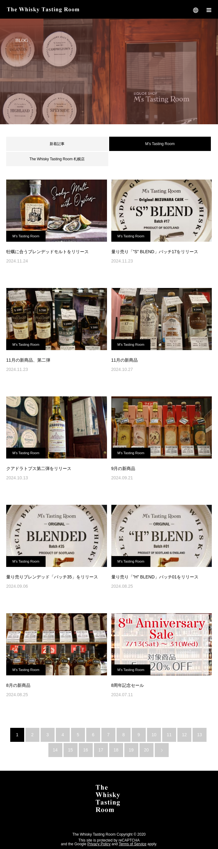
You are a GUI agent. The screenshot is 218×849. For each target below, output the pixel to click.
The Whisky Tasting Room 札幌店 (57, 159)
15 (70, 749)
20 (146, 749)
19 (131, 749)
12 (184, 734)
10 (154, 734)
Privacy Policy (99, 844)
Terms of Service (132, 844)
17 (100, 749)
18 (115, 749)
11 (169, 734)
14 (55, 749)
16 (85, 749)
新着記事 (57, 144)
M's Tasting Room (25, 236)
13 (199, 734)
